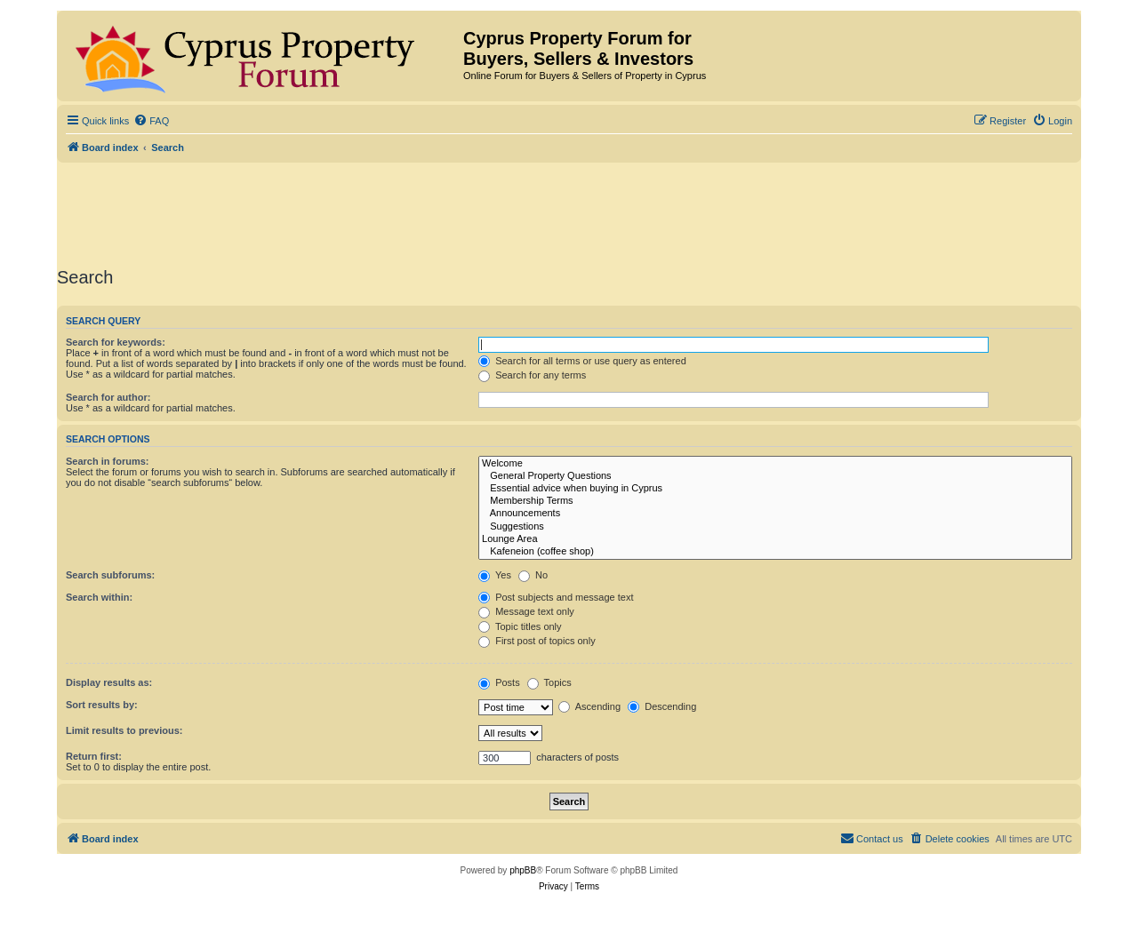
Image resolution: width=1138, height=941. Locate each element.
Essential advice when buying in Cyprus (775, 488)
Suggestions (775, 527)
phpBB (522, 870)
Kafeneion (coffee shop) (775, 552)
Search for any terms (532, 375)
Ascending (589, 706)
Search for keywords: (115, 342)
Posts (499, 682)
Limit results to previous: (124, 730)
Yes (494, 575)
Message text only (526, 611)
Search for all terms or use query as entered (582, 360)
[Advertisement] (569, 211)
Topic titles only (519, 626)
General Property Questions (775, 476)
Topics (549, 682)
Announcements (775, 513)
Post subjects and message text (555, 597)
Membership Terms (775, 501)
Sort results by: (102, 704)
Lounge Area (775, 539)
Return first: (94, 756)
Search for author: (108, 397)
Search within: (99, 597)
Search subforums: (110, 575)
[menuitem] (151, 121)
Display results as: (109, 682)
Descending (662, 706)
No (533, 575)
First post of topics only (537, 640)
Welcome (775, 464)
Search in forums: (107, 461)
